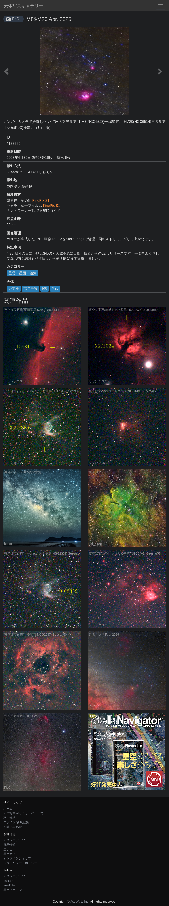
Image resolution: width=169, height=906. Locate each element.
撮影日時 (14, 151)
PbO (15, 19)
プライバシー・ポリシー (20, 863)
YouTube (9, 885)
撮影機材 (14, 194)
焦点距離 (14, 219)
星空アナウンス (14, 890)
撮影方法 (14, 166)
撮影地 (12, 180)
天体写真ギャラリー (23, 5)
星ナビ (8, 849)
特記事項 (14, 247)
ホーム (8, 808)
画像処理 (14, 233)
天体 (10, 282)
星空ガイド (11, 854)
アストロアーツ (14, 840)
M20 (55, 288)
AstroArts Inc (79, 901)
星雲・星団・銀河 (22, 273)
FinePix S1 (40, 200)
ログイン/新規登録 (16, 822)
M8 (44, 288)
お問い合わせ (12, 827)
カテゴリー (15, 266)
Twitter (8, 881)
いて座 (13, 288)
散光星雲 (30, 288)
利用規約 (9, 817)
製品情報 (9, 845)
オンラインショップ (17, 858)
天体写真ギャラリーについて (23, 813)
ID (8, 137)
